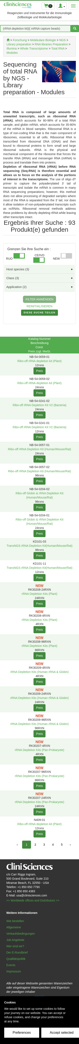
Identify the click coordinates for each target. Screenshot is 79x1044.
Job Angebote (15, 940)
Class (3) (12, 278)
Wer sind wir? (15, 946)
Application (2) (16, 287)
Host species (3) (17, 269)
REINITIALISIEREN (39, 306)
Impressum (13, 971)
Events (10, 965)
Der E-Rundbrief (17, 952)
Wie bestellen (15, 921)
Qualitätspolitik (15, 958)
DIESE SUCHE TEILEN (39, 313)
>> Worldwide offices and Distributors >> (32, 900)
